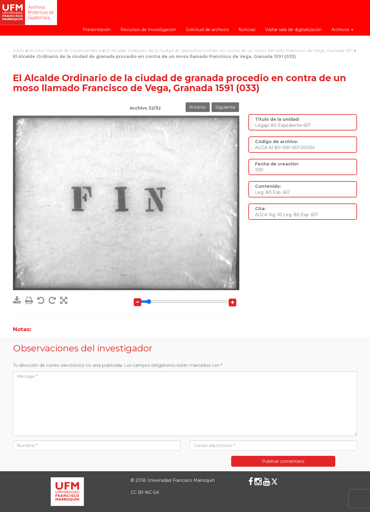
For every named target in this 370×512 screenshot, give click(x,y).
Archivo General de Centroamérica (65, 50)
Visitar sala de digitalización (293, 29)
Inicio (18, 50)
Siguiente (225, 107)
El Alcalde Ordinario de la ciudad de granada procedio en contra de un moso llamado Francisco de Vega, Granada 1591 (229, 50)
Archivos (342, 29)
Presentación (97, 29)
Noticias (246, 29)
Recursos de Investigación (148, 29)
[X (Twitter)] (274, 481)
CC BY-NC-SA (145, 492)
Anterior (197, 107)
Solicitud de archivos (207, 29)
